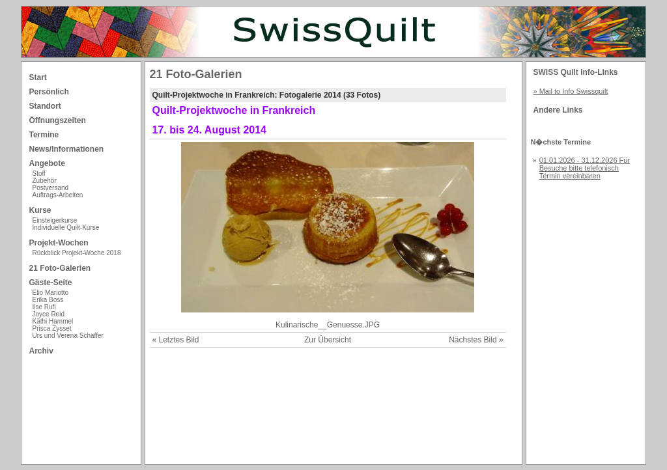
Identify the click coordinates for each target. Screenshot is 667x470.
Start (38, 77)
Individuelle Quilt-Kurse (66, 227)
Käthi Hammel (53, 321)
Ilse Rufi (44, 307)
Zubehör (45, 180)
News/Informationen (66, 149)
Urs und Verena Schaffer (68, 335)
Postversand (51, 187)
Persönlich (49, 91)
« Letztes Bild (175, 339)
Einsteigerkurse (55, 220)
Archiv (41, 350)
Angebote (47, 163)
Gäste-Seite (50, 282)
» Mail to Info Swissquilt (570, 91)
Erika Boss (48, 299)
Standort (45, 106)
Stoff (39, 173)
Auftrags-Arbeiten (58, 195)
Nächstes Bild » (476, 339)
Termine (44, 134)
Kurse (40, 210)
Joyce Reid (48, 314)
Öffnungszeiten (57, 120)
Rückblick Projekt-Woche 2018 (77, 252)
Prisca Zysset (52, 328)
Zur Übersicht (327, 339)
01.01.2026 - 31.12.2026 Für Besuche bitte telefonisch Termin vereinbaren (584, 168)
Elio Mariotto (51, 292)
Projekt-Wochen (59, 242)
